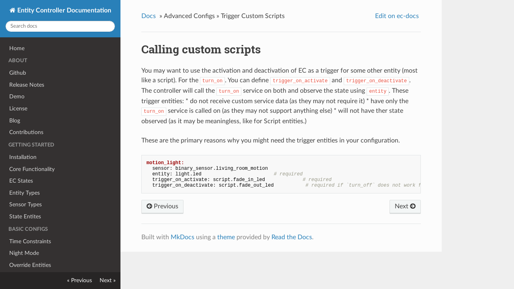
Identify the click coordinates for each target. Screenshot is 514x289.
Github (17, 73)
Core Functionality (32, 169)
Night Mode (24, 253)
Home (16, 48)
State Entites (25, 217)
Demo (16, 97)
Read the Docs (291, 237)
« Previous (79, 280)
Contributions (26, 132)
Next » (108, 280)
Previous (162, 206)
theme (226, 237)
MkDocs (182, 237)
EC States (21, 181)
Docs (148, 16)
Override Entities (30, 265)
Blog (14, 121)
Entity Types (24, 193)
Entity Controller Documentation (63, 10)
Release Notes (26, 85)
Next (405, 206)
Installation (23, 157)
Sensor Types (25, 204)
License (18, 109)
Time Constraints (30, 241)
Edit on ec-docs (397, 16)
